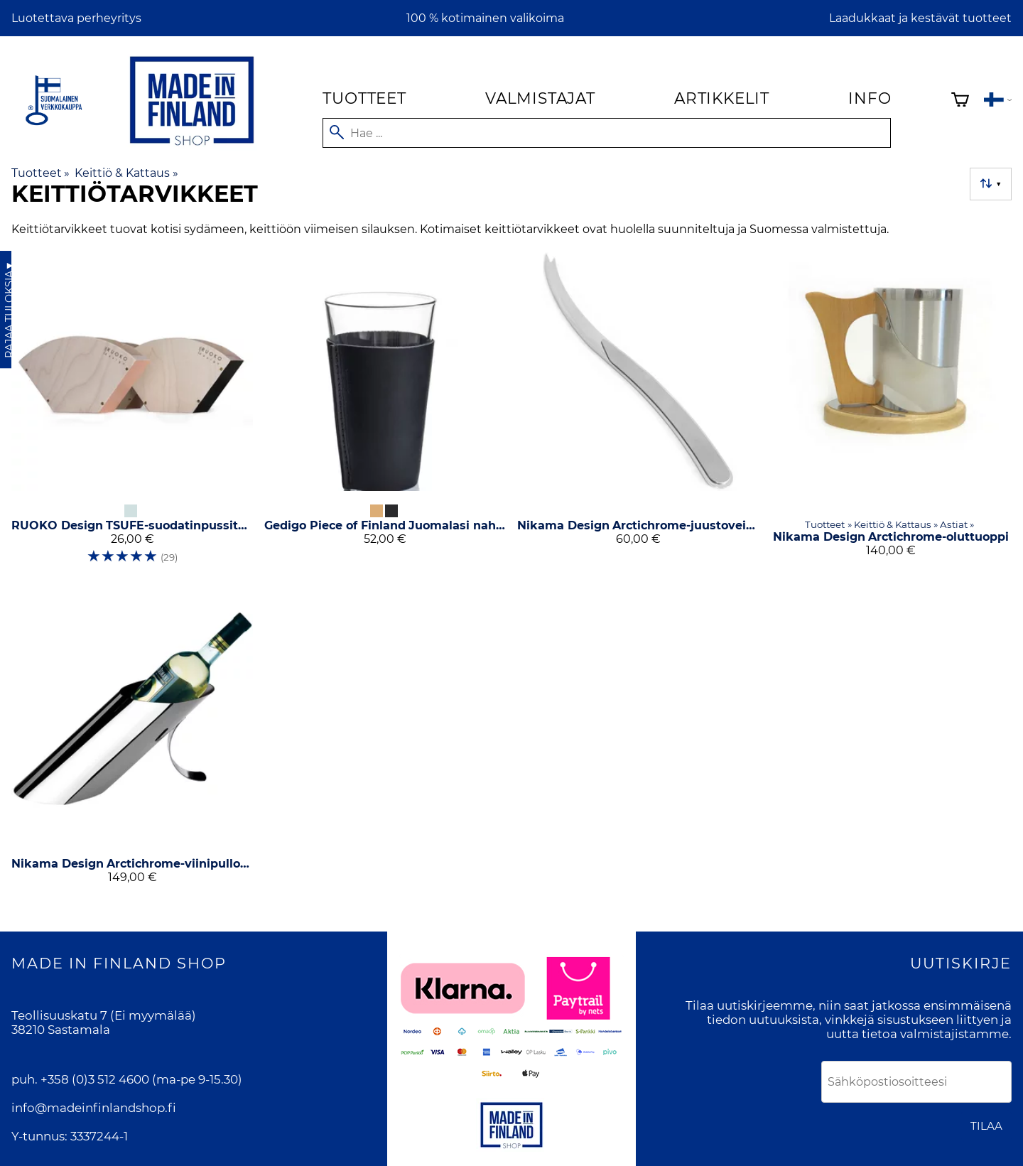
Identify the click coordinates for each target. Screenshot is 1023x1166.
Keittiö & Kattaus (126, 173)
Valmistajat (540, 98)
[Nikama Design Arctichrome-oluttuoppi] (891, 412)
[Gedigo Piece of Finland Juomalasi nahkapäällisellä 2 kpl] (385, 412)
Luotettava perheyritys (76, 18)
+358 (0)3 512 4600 (94, 1079)
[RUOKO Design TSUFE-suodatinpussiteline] (132, 412)
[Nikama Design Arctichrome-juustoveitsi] (638, 412)
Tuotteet (364, 98)
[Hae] (607, 133)
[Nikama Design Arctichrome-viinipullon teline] (132, 741)
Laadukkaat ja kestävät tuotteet (920, 18)
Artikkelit (721, 98)
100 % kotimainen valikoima (485, 18)
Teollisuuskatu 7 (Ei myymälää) (103, 1015)
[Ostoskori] (960, 101)
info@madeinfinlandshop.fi (93, 1108)
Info (869, 98)
